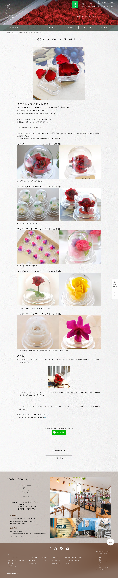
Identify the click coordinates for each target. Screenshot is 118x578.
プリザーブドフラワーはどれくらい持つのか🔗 (33, 415)
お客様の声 (86, 28)
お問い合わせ (56, 563)
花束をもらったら (17, 28)
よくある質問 (33, 557)
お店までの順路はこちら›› (18, 523)
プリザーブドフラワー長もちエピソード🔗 (31, 417)
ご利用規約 (68, 563)
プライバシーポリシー (72, 560)
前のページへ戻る (59, 450)
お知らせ (44, 557)
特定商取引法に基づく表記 (73, 557)
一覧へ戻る (59, 458)
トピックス (102, 28)
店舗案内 (55, 557)
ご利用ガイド (54, 28)
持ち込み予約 (56, 560)
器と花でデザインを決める (16, 560)
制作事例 (71, 28)
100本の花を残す (13, 557)
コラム (44, 560)
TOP (110, 543)
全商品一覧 (36, 28)
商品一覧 (10, 563)
